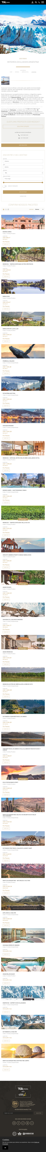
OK (5, 1147)
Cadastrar (38, 1113)
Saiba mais (6, 244)
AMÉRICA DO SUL (25, 72)
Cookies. (6, 1140)
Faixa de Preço (6, 176)
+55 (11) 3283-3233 (24, 135)
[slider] (3, 182)
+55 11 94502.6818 (24, 137)
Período (5, 170)
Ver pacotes (23, 145)
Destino (5, 158)
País (4, 164)
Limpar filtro (23, 196)
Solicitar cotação (23, 126)
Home (11, 72)
